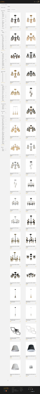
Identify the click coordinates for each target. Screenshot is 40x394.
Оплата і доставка (14, 389)
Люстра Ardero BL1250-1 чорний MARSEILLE (30, 82)
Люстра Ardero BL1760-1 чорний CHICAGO (30, 210)
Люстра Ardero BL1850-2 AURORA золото (14, 246)
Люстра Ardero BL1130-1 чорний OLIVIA (14, 27)
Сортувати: (8, 9)
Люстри (3, 4)
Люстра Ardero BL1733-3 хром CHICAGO (14, 192)
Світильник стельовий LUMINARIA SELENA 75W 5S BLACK (15, 338)
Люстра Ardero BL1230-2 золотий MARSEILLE (14, 82)
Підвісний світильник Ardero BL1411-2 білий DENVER (31, 301)
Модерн (6, 4)
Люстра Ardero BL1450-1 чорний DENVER (30, 118)
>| (19, 380)
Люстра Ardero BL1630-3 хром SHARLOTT (30, 155)
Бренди (21, 390)
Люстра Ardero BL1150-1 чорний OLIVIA (14, 45)
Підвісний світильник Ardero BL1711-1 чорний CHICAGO (15, 320)
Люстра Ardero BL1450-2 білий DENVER (14, 137)
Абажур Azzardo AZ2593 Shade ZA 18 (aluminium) (31, 375)
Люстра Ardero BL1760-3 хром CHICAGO (14, 228)
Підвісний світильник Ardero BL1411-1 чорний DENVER (15, 301)
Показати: (8, 11)
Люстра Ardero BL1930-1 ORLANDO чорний (30, 265)
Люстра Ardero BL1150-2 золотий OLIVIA (30, 45)
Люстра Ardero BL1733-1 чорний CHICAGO (30, 173)
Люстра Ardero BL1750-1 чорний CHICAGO (30, 192)
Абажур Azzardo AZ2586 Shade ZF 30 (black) (31, 356)
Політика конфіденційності (15, 390)
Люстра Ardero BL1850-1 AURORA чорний (30, 228)
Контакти (21, 388)
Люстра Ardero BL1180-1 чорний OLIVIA (14, 64)
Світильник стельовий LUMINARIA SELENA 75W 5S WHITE (30, 338)
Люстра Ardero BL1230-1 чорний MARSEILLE (30, 64)
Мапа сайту (21, 389)
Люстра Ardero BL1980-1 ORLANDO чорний (30, 283)
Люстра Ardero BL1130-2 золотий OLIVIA (30, 27)
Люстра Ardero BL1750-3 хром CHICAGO (14, 210)
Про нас (13, 388)
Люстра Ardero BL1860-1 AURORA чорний (30, 246)
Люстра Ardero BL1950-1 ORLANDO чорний (15, 283)
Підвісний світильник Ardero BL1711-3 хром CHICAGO (31, 320)
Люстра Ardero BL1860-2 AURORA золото (14, 265)
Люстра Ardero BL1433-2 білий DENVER (14, 118)
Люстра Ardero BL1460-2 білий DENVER (14, 155)
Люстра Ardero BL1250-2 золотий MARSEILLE (14, 100)
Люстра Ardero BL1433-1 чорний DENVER (30, 100)
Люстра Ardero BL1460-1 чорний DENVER (30, 137)
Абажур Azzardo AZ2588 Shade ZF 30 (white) (15, 375)
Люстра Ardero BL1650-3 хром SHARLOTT (14, 173)
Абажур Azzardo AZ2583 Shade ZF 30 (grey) (15, 356)
